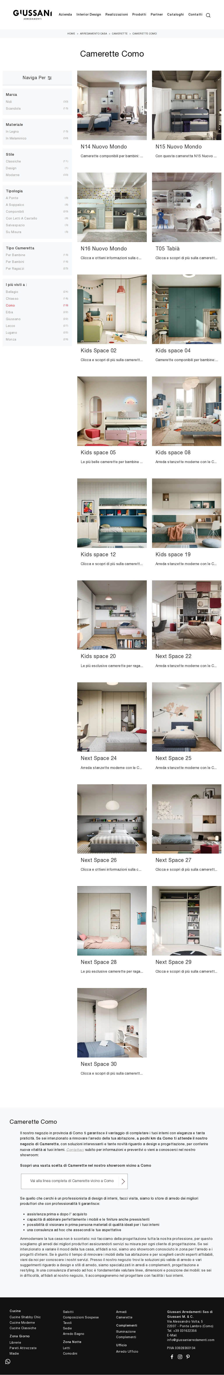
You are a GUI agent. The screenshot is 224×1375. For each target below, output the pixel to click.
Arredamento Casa (93, 33)
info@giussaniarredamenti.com (190, 1340)
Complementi (126, 1337)
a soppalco (15, 205)
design (11, 168)
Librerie (15, 1343)
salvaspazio (15, 225)
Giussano (13, 319)
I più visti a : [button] (16, 285)
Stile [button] (10, 155)
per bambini (15, 262)
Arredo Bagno (73, 1334)
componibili (15, 212)
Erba (9, 312)
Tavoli (67, 1323)
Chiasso (12, 298)
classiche (13, 161)
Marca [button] (11, 95)
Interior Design (89, 14)
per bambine (15, 255)
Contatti (195, 14)
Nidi (9, 101)
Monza (11, 339)
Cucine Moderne (22, 1323)
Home (71, 33)
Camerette (120, 33)
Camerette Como (145, 33)
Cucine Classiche (23, 1328)
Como (10, 305)
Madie (14, 1353)
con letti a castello (21, 218)
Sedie (67, 1328)
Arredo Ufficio (127, 1352)
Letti (66, 1348)
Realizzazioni (116, 14)
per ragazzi (15, 269)
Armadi (121, 1312)
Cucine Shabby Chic (25, 1317)
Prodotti (139, 14)
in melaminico (16, 138)
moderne (13, 175)
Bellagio (12, 292)
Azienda (65, 14)
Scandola (13, 108)
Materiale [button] (14, 125)
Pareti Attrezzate (23, 1348)
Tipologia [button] (14, 191)
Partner (157, 14)
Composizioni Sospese (81, 1317)
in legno (12, 132)
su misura (13, 232)
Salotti (68, 1312)
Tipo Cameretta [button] (20, 248)
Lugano (11, 332)
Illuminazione (126, 1332)
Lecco (10, 326)
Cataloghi (175, 14)
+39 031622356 (185, 1330)
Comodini (70, 1353)
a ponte (12, 198)
